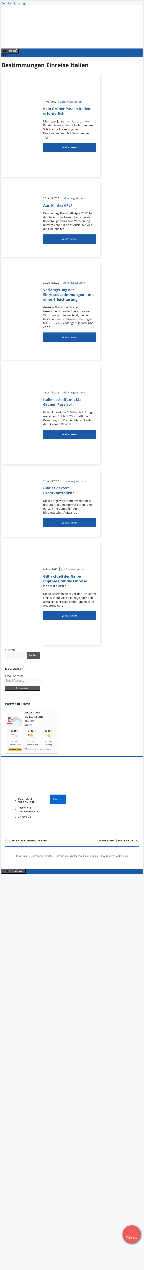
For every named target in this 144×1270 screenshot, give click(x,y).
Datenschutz (128, 840)
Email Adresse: (14, 676)
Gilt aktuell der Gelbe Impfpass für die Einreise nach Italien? (65, 581)
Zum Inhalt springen (14, 3)
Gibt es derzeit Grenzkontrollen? (58, 490)
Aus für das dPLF (58, 205)
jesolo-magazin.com (74, 481)
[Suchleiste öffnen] (4, 55)
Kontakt (24, 817)
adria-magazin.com (71, 101)
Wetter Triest (32, 712)
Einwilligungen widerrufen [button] (114, 855)
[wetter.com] (15, 750)
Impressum (106, 840)
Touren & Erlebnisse (26, 800)
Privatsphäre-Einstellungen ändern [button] (34, 855)
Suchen (10, 650)
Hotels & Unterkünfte (28, 809)
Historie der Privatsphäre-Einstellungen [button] (77, 855)
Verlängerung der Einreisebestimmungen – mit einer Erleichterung (68, 294)
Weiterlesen (70, 147)
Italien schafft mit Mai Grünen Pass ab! (63, 402)
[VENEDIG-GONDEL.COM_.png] (73, 42)
